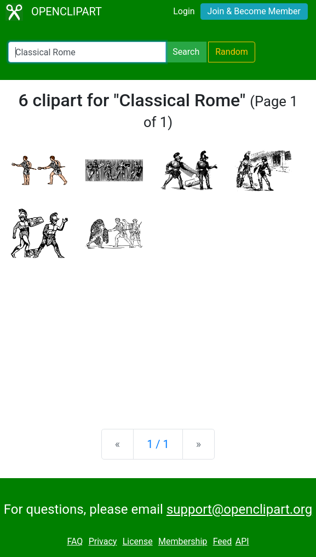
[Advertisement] (158, 334)
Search (186, 52)
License (138, 541)
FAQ (75, 541)
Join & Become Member (254, 11)
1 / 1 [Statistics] (158, 444)
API (242, 541)
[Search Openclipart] (87, 52)
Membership (182, 541)
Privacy (103, 541)
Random (231, 52)
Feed (222, 541)
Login (183, 11)
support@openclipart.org (239, 509)
